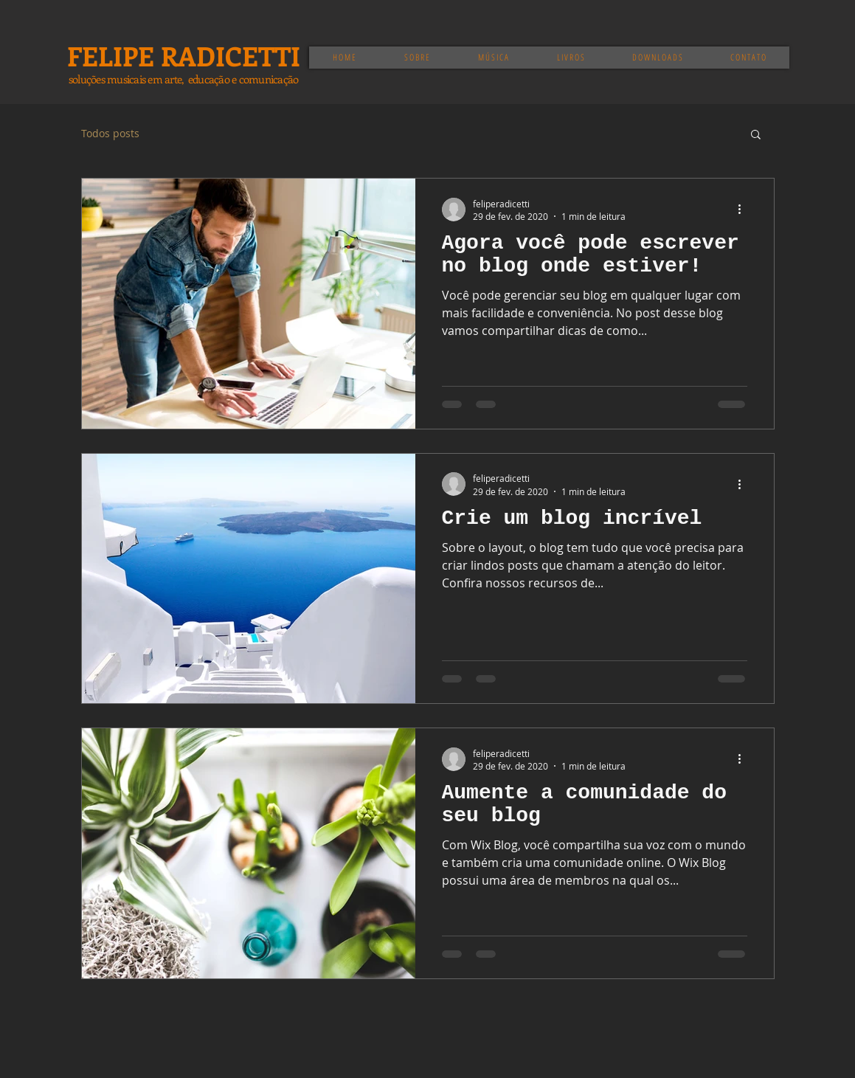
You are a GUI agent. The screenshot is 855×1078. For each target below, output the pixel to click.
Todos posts (110, 133)
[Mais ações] (745, 209)
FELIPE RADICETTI (183, 55)
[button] (756, 135)
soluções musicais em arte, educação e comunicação (184, 79)
